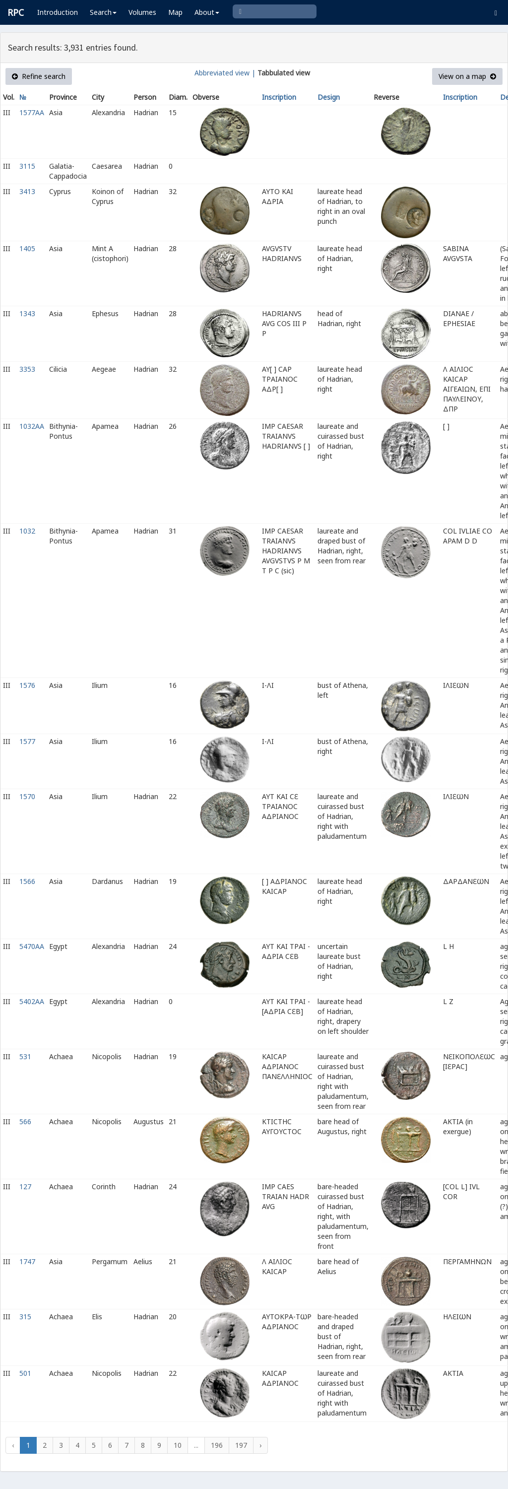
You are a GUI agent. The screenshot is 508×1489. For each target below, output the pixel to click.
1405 (27, 248)
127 (25, 1186)
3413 (27, 191)
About (206, 12)
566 (25, 1121)
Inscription (279, 97)
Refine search (38, 76)
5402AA (31, 1001)
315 (25, 1316)
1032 (27, 531)
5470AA (31, 946)
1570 (27, 796)
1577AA (31, 112)
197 (241, 1445)
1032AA (31, 426)
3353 (27, 369)
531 (25, 1056)
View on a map (467, 76)
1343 (27, 313)
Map (175, 12)
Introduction (57, 12)
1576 (27, 685)
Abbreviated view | (224, 72)
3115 (27, 166)
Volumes (142, 12)
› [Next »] (260, 1445)
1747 (27, 1261)
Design (329, 97)
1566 (27, 881)
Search (103, 12)
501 (25, 1373)
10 (178, 1445)
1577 (27, 741)
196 (217, 1445)
